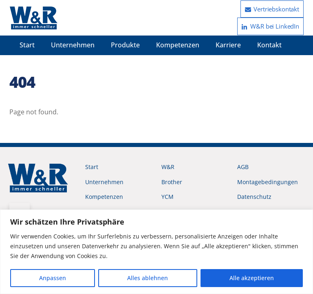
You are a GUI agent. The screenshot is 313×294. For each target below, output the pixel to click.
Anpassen (52, 278)
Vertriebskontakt (272, 9)
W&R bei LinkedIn (270, 26)
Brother (171, 182)
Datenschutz (254, 196)
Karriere (228, 44)
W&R (167, 167)
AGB (243, 167)
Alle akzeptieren (251, 278)
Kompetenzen (177, 44)
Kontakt (269, 44)
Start (27, 44)
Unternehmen (73, 44)
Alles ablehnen (147, 278)
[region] (156, 251)
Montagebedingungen (267, 182)
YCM (167, 196)
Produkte (125, 44)
